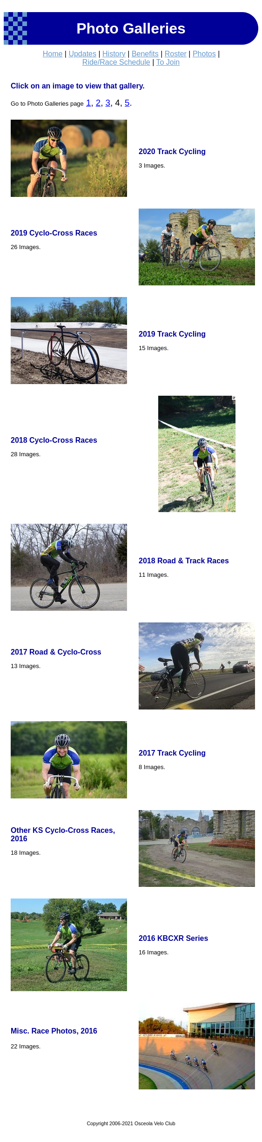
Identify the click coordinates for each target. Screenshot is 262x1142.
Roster (176, 54)
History (114, 54)
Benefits (145, 54)
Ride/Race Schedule (116, 62)
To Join (168, 62)
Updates (82, 54)
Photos (204, 54)
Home (53, 54)
